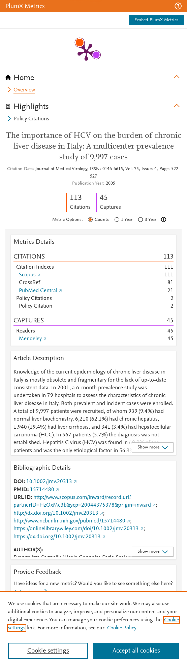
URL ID (22, 497)
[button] (178, 6)
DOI (18, 481)
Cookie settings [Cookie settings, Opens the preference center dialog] (48, 651)
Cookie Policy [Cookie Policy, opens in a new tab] (121, 628)
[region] (93, 629)
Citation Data (20, 169)
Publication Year (87, 183)
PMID (20, 490)
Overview (24, 90)
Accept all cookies (136, 651)
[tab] (93, 76)
